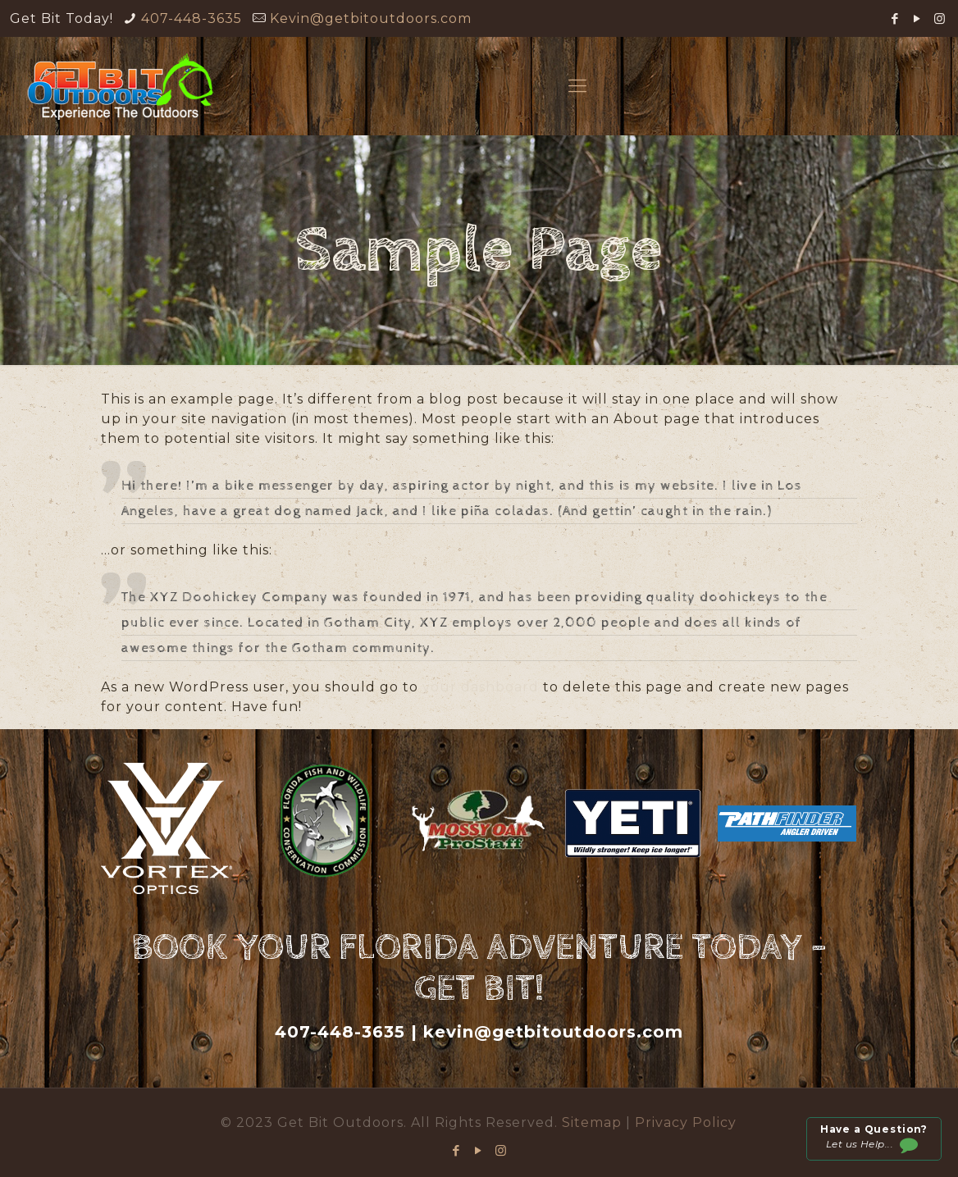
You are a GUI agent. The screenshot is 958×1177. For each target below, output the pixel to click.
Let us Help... (873, 1139)
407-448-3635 (191, 18)
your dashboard (480, 687)
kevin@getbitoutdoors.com (553, 1032)
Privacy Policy (686, 1122)
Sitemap (594, 1122)
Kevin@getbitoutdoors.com (371, 18)
